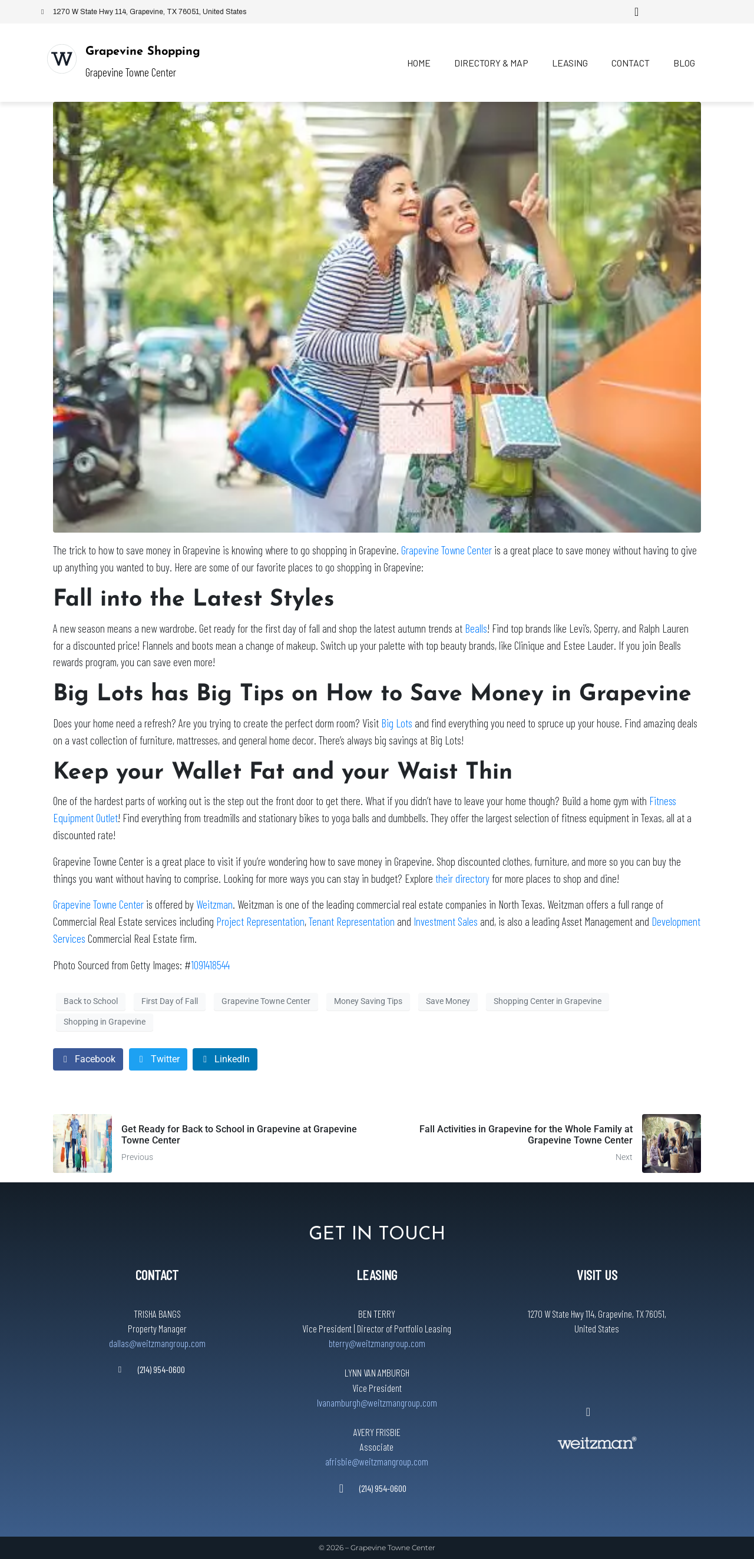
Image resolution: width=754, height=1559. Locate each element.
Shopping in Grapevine (104, 1021)
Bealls (476, 628)
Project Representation (260, 921)
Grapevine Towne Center (446, 550)
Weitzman (214, 904)
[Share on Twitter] (158, 1059)
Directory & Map (491, 62)
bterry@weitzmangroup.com (377, 1343)
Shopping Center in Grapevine (547, 1001)
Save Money (448, 1001)
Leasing (570, 62)
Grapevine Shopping (142, 52)
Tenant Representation (352, 921)
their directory (462, 878)
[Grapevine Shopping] (62, 59)
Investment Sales (447, 921)
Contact (630, 62)
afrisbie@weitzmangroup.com (376, 1461)
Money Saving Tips (368, 1001)
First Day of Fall (169, 1001)
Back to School (91, 1001)
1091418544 (210, 965)
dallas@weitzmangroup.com (157, 1343)
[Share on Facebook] (88, 1059)
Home (419, 62)
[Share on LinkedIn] (225, 1059)
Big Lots (396, 723)
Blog (684, 62)
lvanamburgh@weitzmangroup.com (377, 1402)
